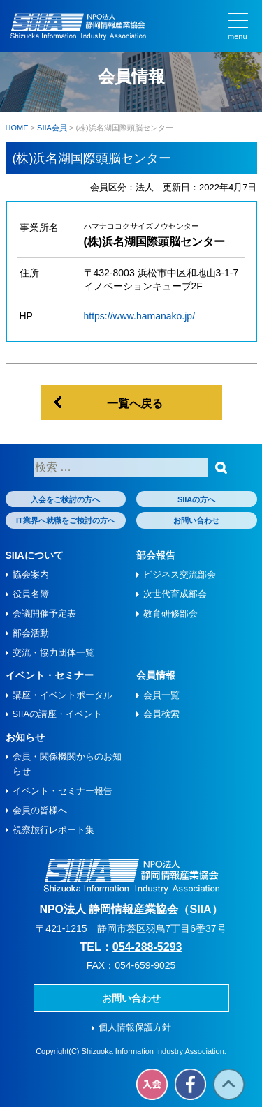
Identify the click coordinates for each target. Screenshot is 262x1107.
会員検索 (161, 714)
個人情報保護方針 (135, 1027)
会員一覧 (161, 695)
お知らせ (25, 737)
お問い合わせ (196, 520)
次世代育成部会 (175, 594)
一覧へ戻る (135, 403)
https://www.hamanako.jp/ (140, 316)
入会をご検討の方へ (65, 499)
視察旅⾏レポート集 (53, 829)
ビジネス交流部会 (179, 574)
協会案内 (31, 574)
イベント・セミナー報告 (62, 790)
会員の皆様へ (40, 810)
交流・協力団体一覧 (53, 652)
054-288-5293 (147, 947)
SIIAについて (35, 555)
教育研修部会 (170, 613)
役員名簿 (31, 594)
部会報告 (155, 555)
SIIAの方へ (196, 499)
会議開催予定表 (44, 613)
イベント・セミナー (50, 675)
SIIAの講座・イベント (58, 714)
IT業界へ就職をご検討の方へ (65, 520)
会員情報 (155, 675)
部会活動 (31, 633)
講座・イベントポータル (62, 695)
